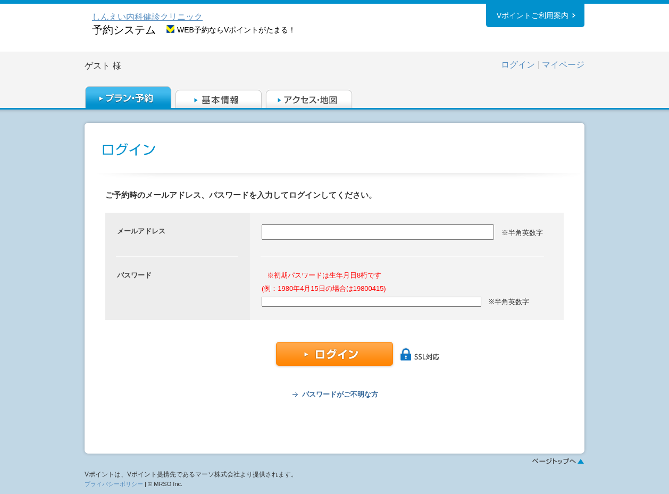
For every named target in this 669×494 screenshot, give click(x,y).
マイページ (563, 64)
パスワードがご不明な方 (340, 394)
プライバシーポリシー (114, 484)
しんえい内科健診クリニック (147, 16)
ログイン (518, 64)
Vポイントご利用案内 (532, 15)
